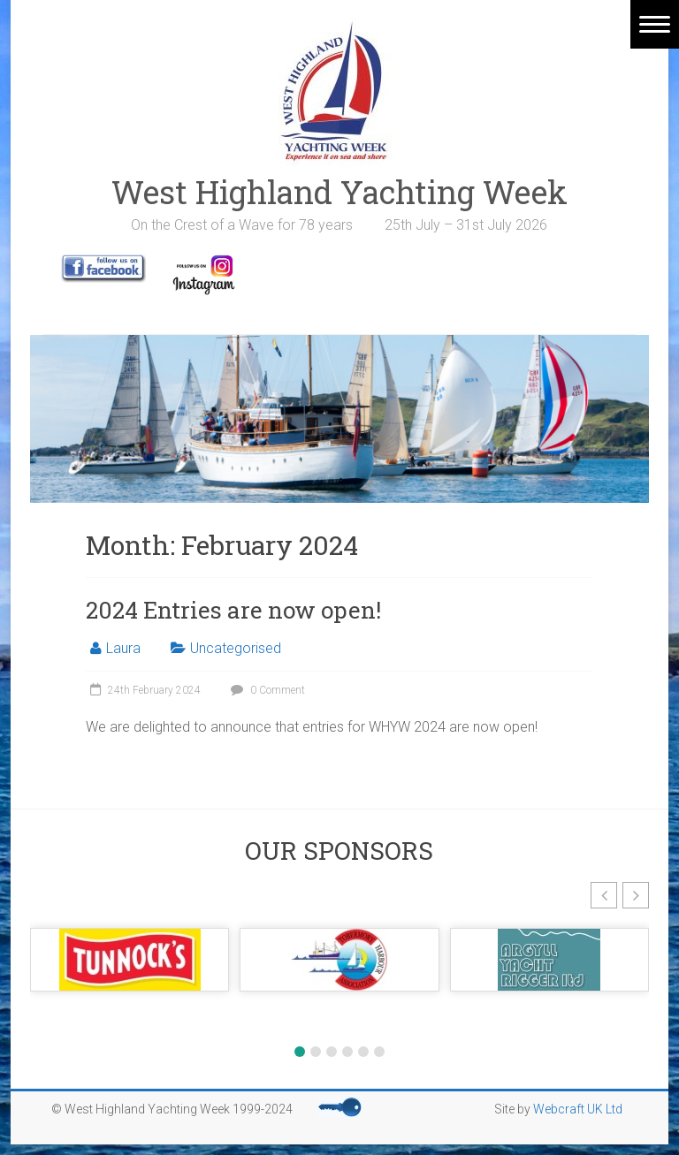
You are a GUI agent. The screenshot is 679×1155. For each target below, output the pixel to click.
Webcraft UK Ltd (577, 1109)
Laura (123, 648)
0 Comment (265, 690)
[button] (604, 895)
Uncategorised (235, 648)
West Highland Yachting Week (339, 192)
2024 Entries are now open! (233, 610)
